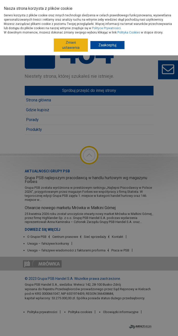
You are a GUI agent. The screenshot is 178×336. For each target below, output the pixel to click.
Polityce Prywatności (106, 28)
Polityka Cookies (128, 32)
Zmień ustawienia (71, 45)
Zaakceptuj (107, 45)
